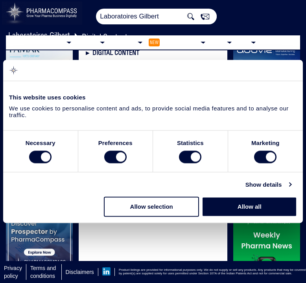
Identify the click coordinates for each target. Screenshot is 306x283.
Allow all (250, 207)
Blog (243, 42)
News (218, 42)
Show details (263, 184)
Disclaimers (80, 272)
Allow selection (151, 207)
